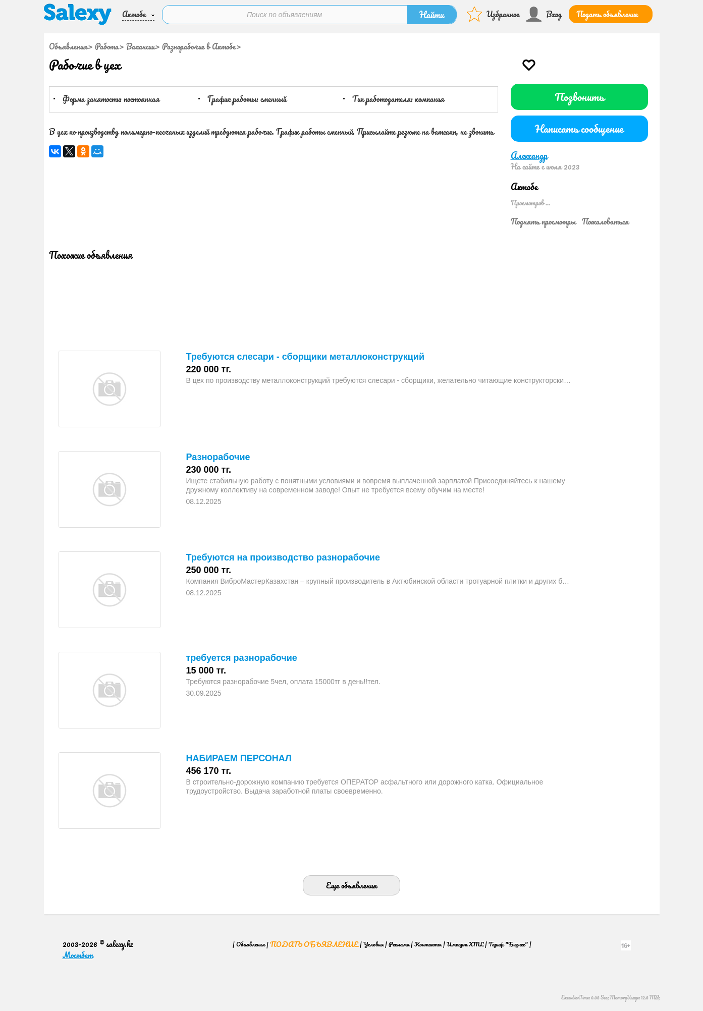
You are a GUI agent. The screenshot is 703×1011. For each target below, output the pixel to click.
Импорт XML (465, 944)
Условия (373, 944)
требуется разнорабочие (241, 658)
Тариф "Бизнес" (508, 944)
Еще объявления (351, 885)
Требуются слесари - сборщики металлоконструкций (305, 357)
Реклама (399, 944)
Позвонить (579, 96)
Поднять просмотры (543, 221)
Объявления (68, 46)
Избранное (502, 14)
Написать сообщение (579, 128)
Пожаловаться (605, 221)
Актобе (134, 14)
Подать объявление (607, 14)
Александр (529, 155)
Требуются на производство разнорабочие (283, 557)
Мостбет (78, 955)
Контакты (428, 944)
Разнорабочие (218, 457)
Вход (554, 14)
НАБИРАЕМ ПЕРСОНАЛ (239, 758)
